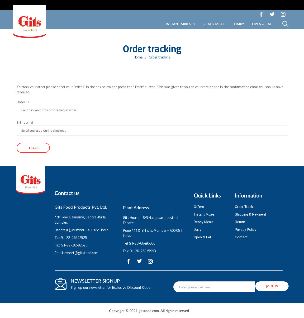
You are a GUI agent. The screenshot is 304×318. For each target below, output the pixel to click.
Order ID (23, 102)
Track (33, 148)
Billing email (25, 122)
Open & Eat (262, 24)
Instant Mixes (180, 24)
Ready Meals (215, 24)
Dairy (239, 24)
